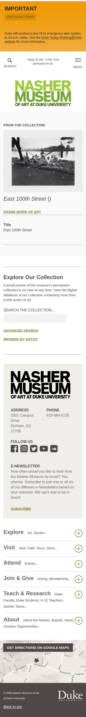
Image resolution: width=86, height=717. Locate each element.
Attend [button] (43, 564)
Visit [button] (43, 548)
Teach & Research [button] (43, 599)
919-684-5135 (58, 415)
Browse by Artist (20, 339)
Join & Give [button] (43, 579)
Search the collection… (29, 310)
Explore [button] (43, 533)
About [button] (43, 622)
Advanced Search (20, 330)
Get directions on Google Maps (38, 648)
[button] (10, 63)
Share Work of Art (22, 212)
